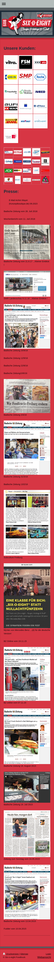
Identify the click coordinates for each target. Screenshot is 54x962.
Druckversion (11, 954)
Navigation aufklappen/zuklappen (27, 4)
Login (48, 954)
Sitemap (24, 954)
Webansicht (44, 957)
